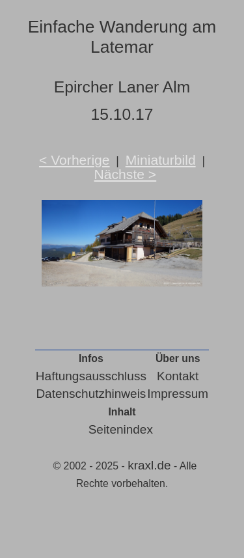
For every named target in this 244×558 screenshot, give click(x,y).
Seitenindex (120, 429)
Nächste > (125, 174)
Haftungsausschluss (91, 376)
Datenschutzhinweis (91, 393)
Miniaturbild (161, 159)
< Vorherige (74, 159)
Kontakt (177, 376)
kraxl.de (149, 465)
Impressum (177, 393)
